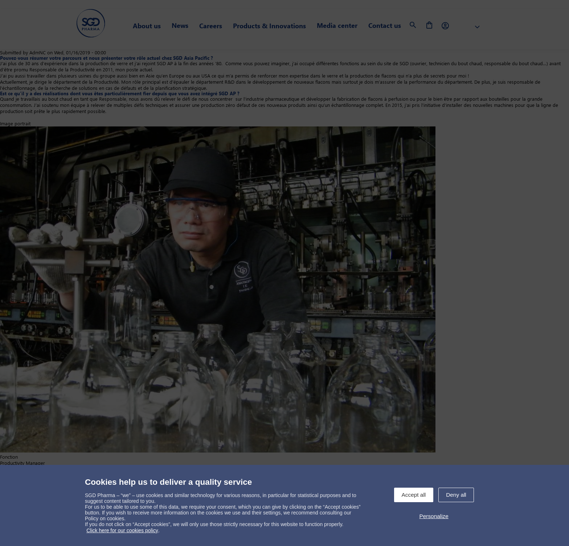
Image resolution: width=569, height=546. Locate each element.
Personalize (433, 516)
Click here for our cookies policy (122, 530)
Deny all (456, 495)
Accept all (414, 495)
